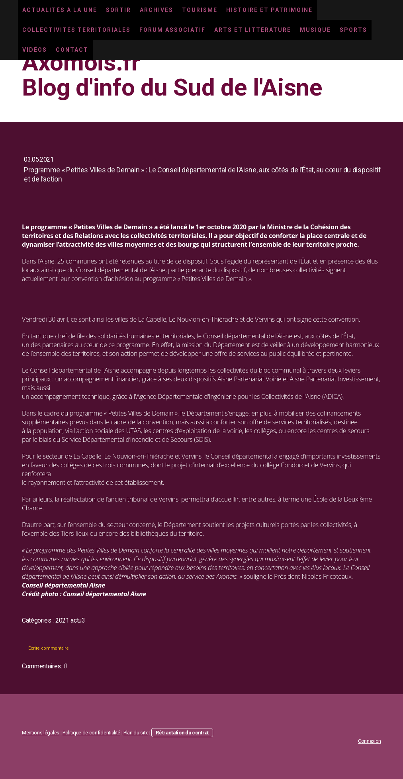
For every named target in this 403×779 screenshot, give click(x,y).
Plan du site (135, 733)
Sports (353, 30)
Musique (315, 30)
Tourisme (199, 10)
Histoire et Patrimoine (269, 10)
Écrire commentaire (48, 648)
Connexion (369, 741)
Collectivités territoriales (76, 30)
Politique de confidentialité (91, 733)
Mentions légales (40, 733)
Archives (156, 10)
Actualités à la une (59, 10)
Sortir (118, 10)
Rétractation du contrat (182, 733)
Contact (72, 50)
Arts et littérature (252, 30)
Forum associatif (172, 30)
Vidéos (34, 50)
